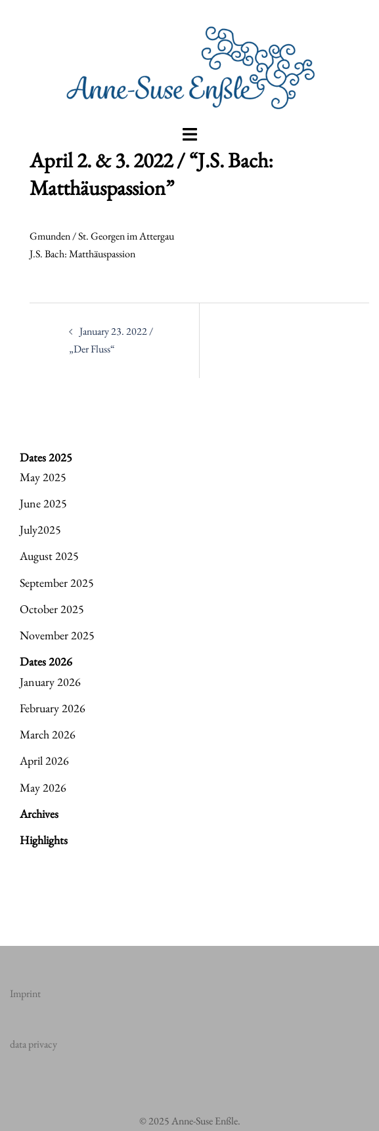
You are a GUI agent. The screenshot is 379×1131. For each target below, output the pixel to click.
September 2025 (57, 582)
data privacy (33, 1044)
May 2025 (43, 476)
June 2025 (43, 503)
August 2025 (49, 555)
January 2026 (50, 681)
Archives (39, 813)
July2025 (40, 529)
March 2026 (48, 734)
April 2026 (44, 760)
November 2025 (57, 635)
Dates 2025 (46, 457)
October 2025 (52, 608)
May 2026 (43, 787)
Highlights (44, 839)
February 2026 (52, 707)
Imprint (25, 993)
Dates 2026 (46, 661)
